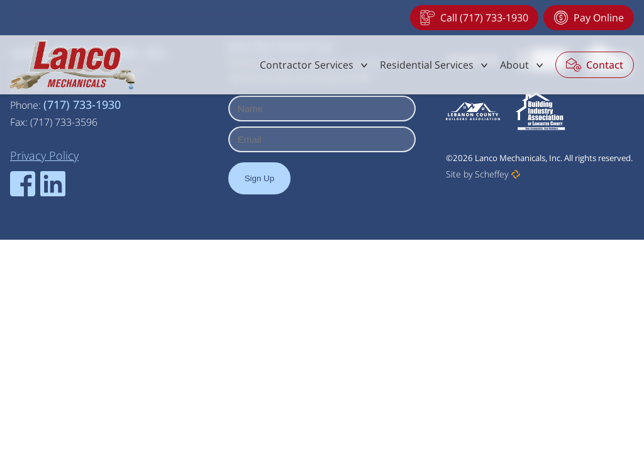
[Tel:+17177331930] (474, 17)
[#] (315, 64)
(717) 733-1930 (82, 104)
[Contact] (594, 65)
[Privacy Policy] (44, 155)
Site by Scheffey (477, 174)
